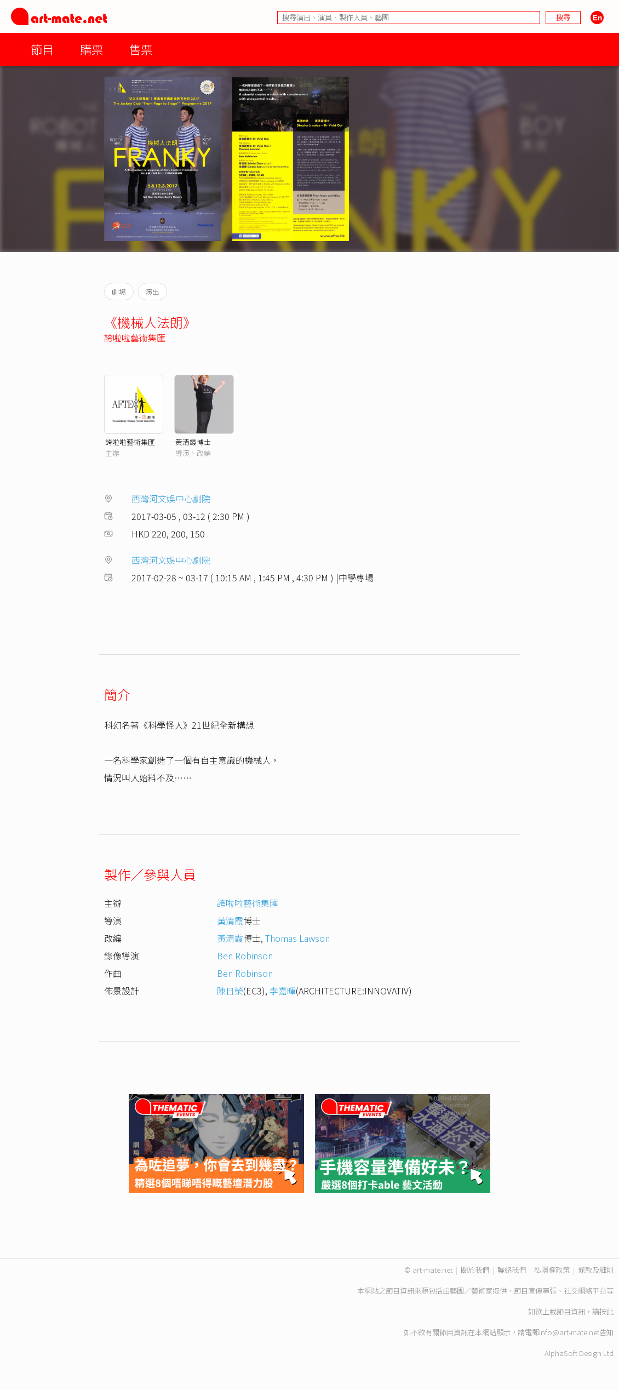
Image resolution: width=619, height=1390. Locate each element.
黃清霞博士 (193, 442)
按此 (606, 1311)
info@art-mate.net (569, 1332)
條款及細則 (596, 1270)
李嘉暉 (283, 990)
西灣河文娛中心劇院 (170, 498)
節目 (42, 49)
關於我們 (475, 1270)
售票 (140, 49)
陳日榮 (230, 990)
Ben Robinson (245, 955)
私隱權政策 (552, 1270)
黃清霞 (230, 920)
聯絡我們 (511, 1270)
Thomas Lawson (297, 938)
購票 (91, 49)
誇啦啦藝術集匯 (134, 337)
